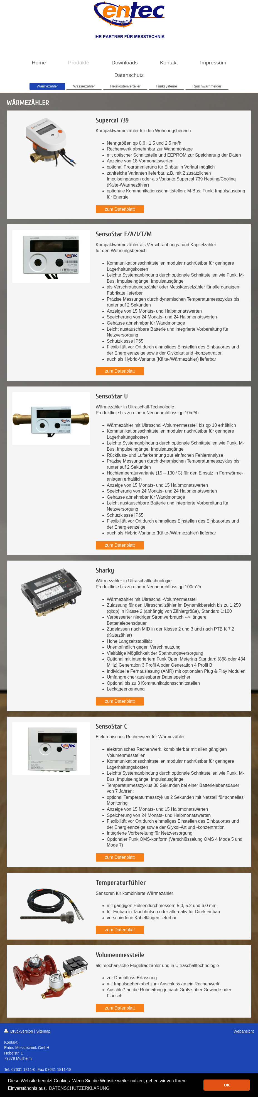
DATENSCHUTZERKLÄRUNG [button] (79, 1088)
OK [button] (227, 1085)
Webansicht (244, 1031)
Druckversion (19, 1031)
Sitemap (43, 1031)
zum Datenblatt (120, 209)
